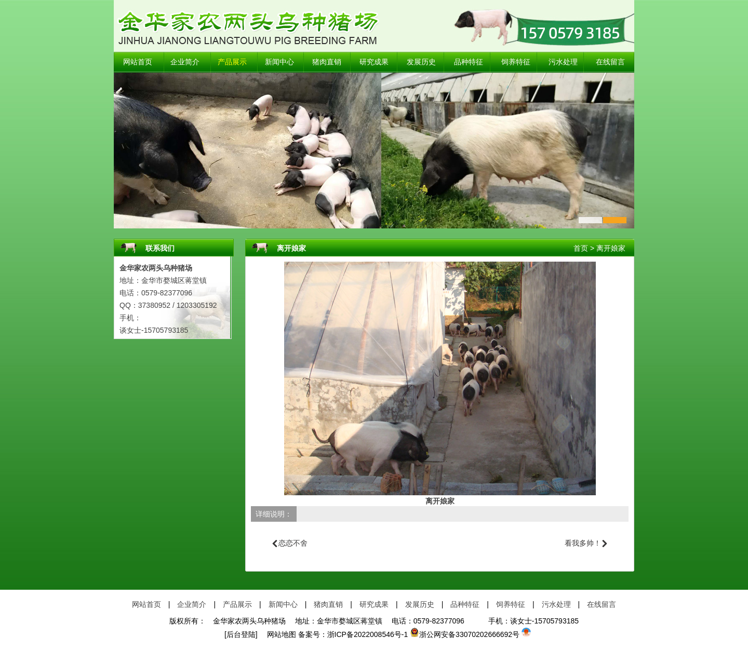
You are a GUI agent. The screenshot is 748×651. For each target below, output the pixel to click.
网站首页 (137, 62)
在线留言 (610, 62)
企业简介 (184, 62)
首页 (580, 248)
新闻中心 (279, 62)
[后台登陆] (241, 634)
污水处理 (563, 62)
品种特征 (468, 62)
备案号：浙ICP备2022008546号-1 (353, 634)
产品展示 (232, 62)
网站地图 (278, 634)
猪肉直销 (326, 62)
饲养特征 (515, 62)
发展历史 (421, 62)
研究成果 (374, 62)
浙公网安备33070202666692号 (464, 634)
